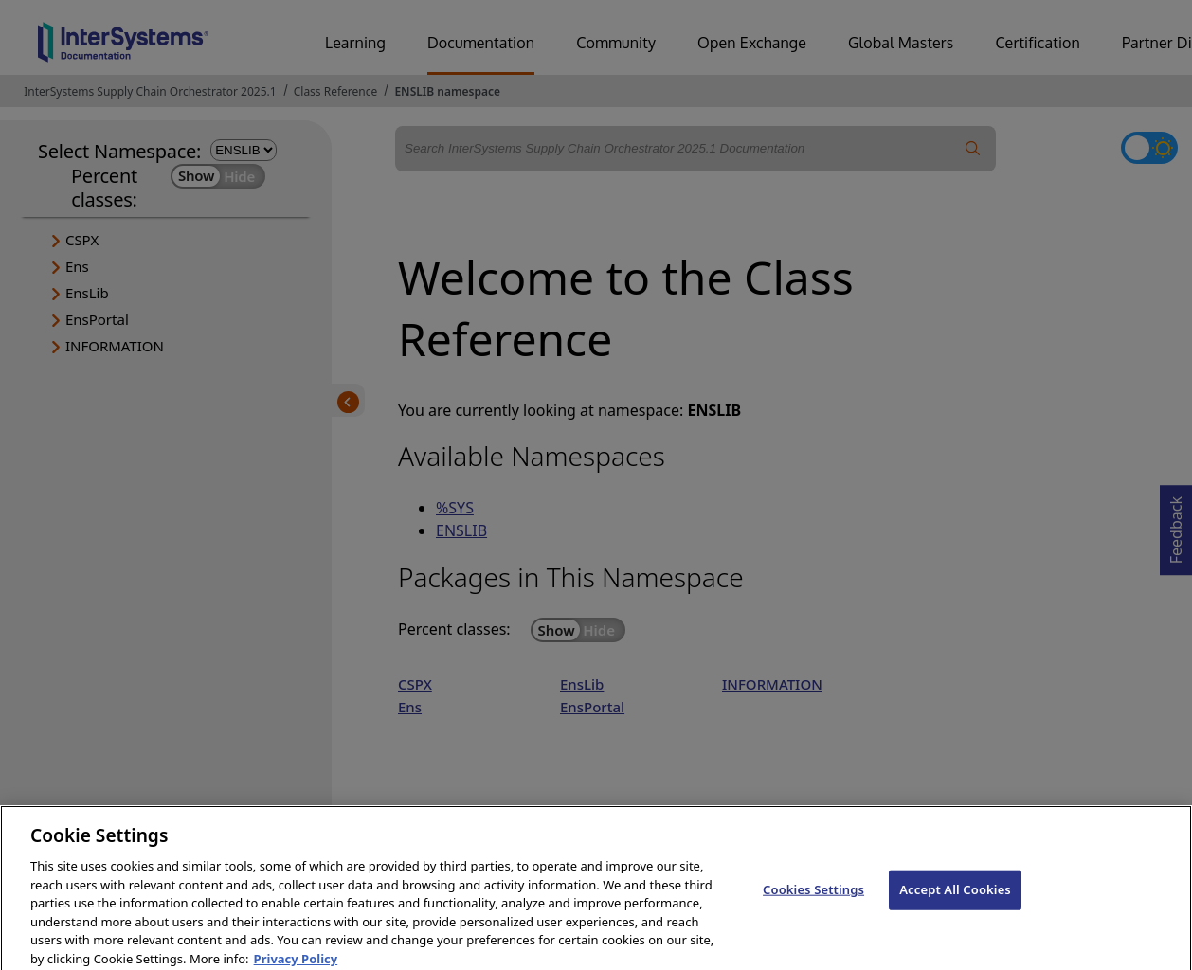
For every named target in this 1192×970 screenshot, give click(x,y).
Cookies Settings (813, 898)
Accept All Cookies (955, 898)
